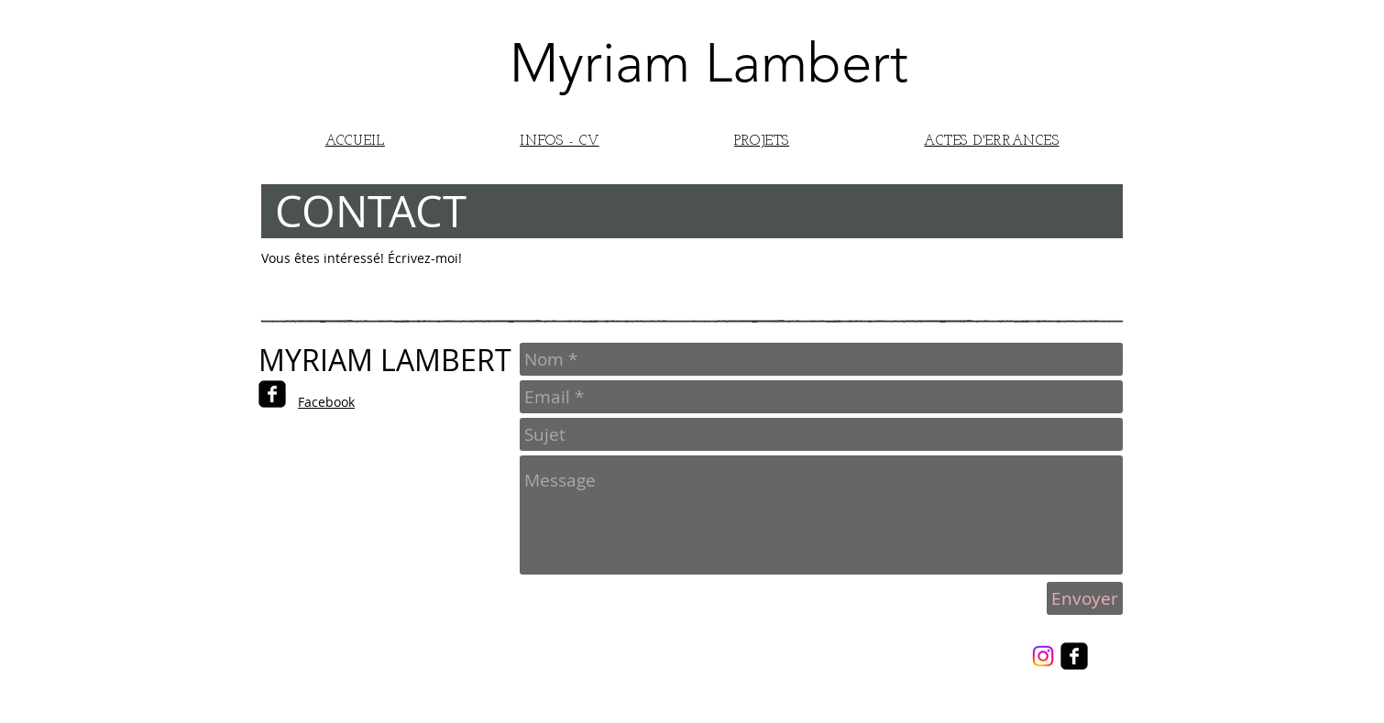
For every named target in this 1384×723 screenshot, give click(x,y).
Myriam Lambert (709, 62)
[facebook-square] (272, 394)
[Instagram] (1043, 656)
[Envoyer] (1085, 598)
